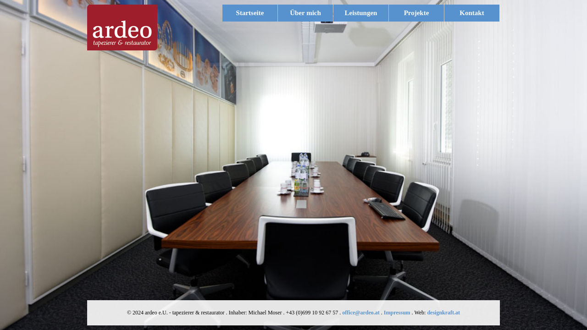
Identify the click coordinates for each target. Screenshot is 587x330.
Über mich (305, 12)
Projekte (416, 12)
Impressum (397, 312)
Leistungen (365, 12)
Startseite (250, 12)
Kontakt (472, 12)
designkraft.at (443, 312)
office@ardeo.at (360, 312)
